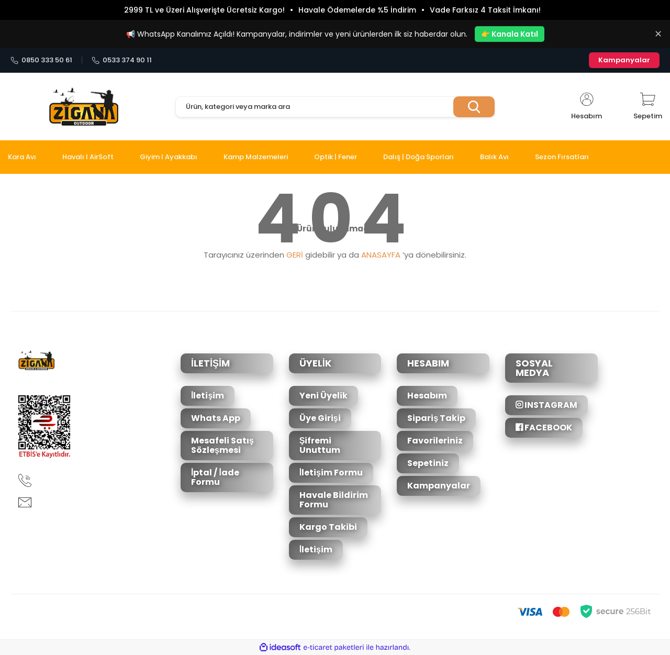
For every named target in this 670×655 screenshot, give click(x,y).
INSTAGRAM (546, 405)
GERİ (294, 254)
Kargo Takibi (328, 527)
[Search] (335, 106)
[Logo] (84, 106)
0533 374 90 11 (122, 60)
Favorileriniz (435, 441)
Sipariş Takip (436, 418)
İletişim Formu (331, 473)
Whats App (215, 418)
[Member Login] (586, 107)
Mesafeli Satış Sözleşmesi (222, 445)
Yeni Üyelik (323, 396)
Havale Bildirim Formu (333, 499)
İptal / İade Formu (215, 477)
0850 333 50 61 (41, 60)
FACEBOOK (544, 427)
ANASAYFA (380, 254)
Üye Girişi (320, 418)
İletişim (207, 396)
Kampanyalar (624, 60)
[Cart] (647, 107)
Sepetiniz (428, 463)
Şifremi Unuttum (319, 445)
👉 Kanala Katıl (509, 34)
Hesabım (427, 396)
